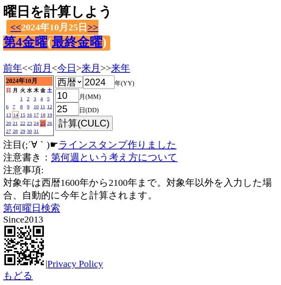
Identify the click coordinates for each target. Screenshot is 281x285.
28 (15, 131)
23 (29, 123)
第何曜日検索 (31, 208)
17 (36, 115)
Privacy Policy (75, 264)
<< (15, 27)
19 (49, 115)
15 (22, 115)
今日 (66, 68)
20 (8, 123)
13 (8, 115)
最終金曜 (77, 42)
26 (49, 123)
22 (22, 123)
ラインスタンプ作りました (117, 145)
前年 (12, 68)
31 (36, 131)
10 (36, 106)
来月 (90, 68)
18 (42, 115)
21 (15, 123)
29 (22, 131)
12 (49, 106)
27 (8, 131)
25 (42, 123)
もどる (18, 275)
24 (36, 123)
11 (42, 106)
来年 (120, 68)
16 (29, 115)
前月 (42, 68)
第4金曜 (25, 42)
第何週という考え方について (114, 157)
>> (92, 27)
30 (29, 131)
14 (15, 115)
